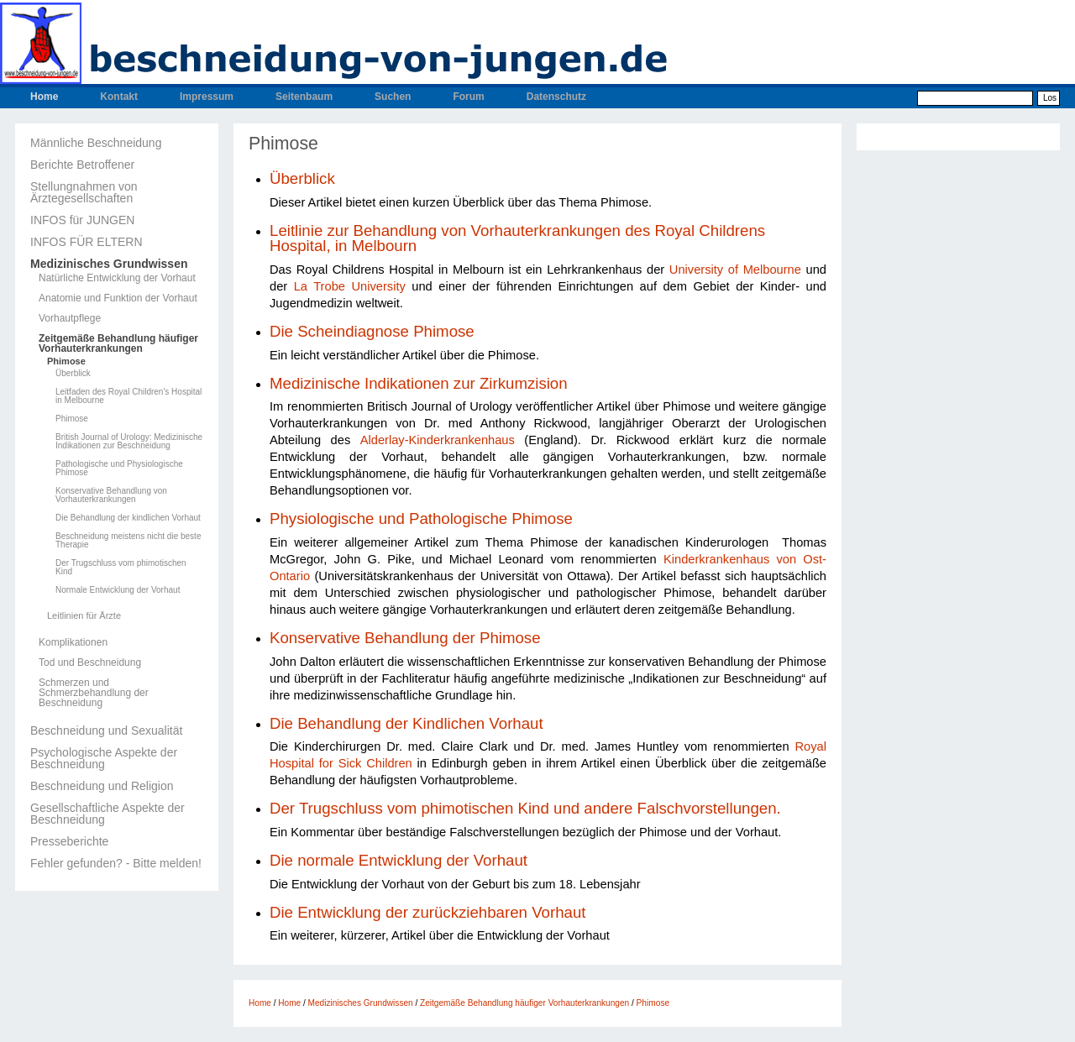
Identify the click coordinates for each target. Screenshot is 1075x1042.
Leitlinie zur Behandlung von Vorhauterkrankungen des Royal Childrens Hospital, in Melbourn (517, 238)
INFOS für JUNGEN (82, 220)
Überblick (73, 373)
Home (44, 96)
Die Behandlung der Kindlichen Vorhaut (406, 723)
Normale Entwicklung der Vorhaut (117, 590)
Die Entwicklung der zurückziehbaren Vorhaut (427, 912)
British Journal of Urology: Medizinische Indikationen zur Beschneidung (128, 441)
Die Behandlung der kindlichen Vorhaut (128, 518)
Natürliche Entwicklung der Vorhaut (117, 278)
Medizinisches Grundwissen (109, 264)
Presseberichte (69, 841)
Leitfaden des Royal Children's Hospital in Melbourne (128, 396)
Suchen (393, 96)
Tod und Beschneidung (90, 662)
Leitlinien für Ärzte (84, 615)
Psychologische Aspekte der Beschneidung (103, 758)
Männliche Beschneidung (95, 143)
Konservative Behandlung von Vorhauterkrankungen (111, 495)
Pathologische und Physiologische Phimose (119, 468)
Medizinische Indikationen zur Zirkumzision (419, 383)
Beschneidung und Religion (101, 786)
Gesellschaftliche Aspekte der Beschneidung (107, 813)
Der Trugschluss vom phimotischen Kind (120, 567)
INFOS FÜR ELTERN (86, 242)
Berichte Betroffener (82, 164)
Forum (468, 96)
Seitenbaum (304, 96)
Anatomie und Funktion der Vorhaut (118, 298)
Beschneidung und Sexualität (106, 730)
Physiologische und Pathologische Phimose (421, 518)
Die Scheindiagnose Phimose (372, 331)
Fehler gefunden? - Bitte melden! (116, 863)
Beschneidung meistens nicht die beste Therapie (128, 540)
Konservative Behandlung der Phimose (405, 638)
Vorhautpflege (70, 318)
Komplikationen (73, 642)
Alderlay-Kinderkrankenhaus (437, 440)
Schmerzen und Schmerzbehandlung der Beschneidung (94, 693)
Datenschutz (556, 96)
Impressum (206, 96)
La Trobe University (350, 286)
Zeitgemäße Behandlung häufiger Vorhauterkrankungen (118, 343)
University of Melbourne (735, 269)
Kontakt (119, 96)
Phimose (66, 361)
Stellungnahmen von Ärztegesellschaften (84, 192)
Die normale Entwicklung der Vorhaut (398, 860)
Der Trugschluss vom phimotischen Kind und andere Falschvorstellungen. (525, 808)
